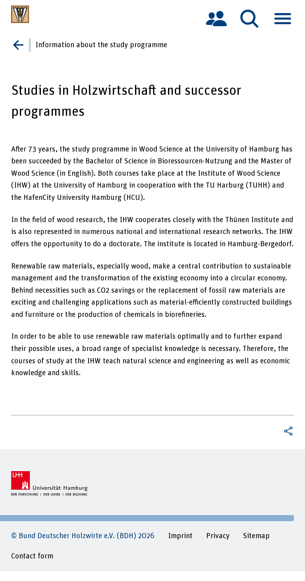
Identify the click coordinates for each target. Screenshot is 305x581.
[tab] (216, 18)
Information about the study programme (101, 45)
